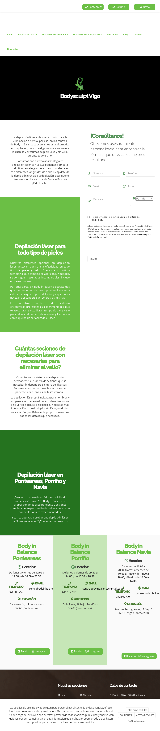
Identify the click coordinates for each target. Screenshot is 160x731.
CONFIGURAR (126, 715)
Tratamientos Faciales (55, 34)
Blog (125, 34)
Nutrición (112, 34)
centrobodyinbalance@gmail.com (49, 588)
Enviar (93, 259)
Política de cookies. (137, 721)
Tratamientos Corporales (87, 34)
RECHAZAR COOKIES (137, 709)
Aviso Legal (119, 216)
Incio (62, 695)
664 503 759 (16, 592)
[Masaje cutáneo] (40, 224)
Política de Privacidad (97, 237)
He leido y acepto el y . (114, 218)
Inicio (10, 34)
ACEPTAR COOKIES (145, 715)
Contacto (12, 48)
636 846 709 (122, 597)
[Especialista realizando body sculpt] (40, 454)
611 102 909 (69, 592)
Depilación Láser (27, 34)
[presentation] (112, 247)
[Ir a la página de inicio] (3, 20)
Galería (138, 34)
